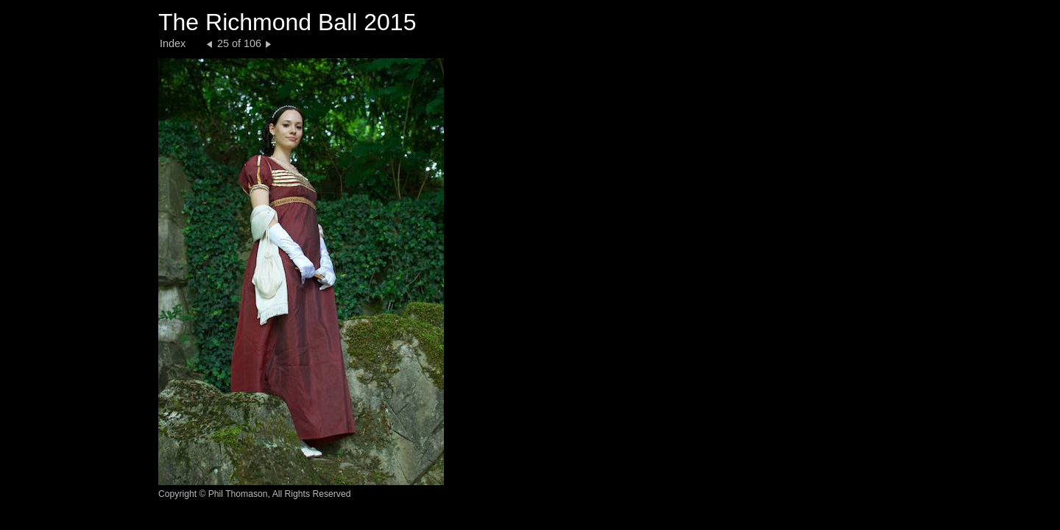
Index (173, 43)
